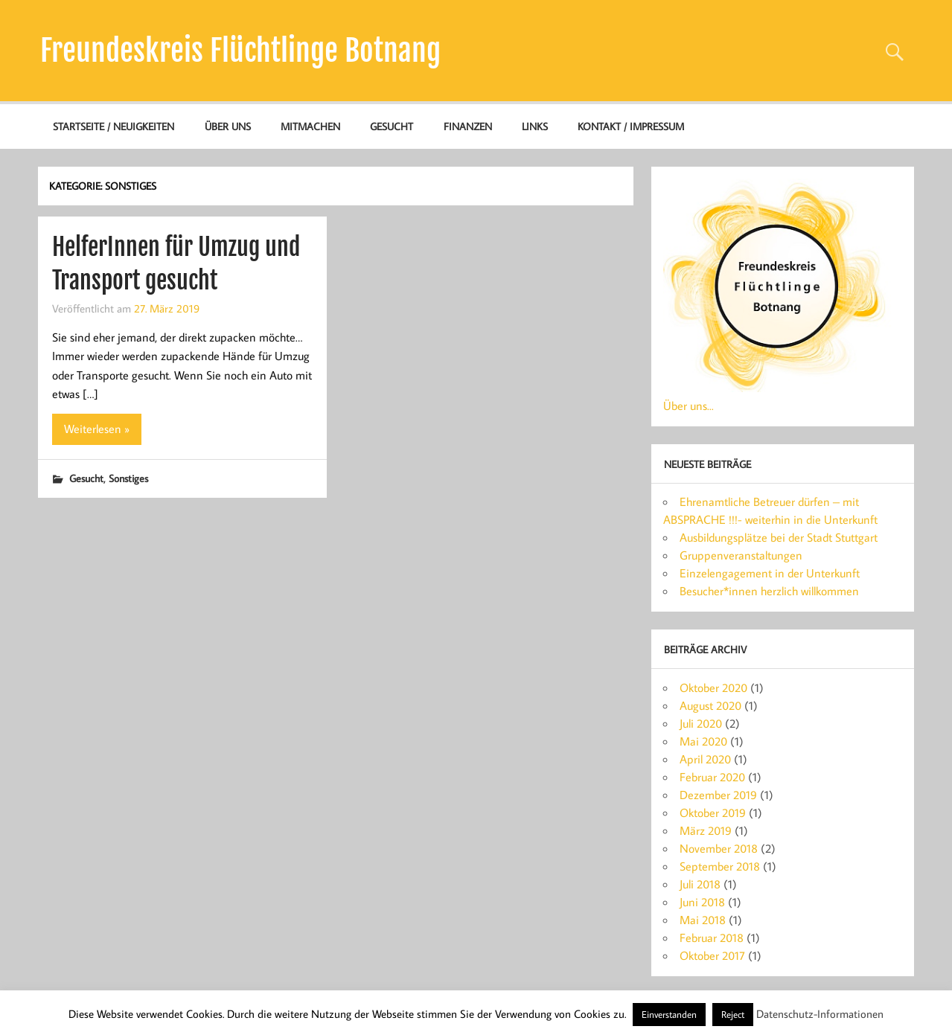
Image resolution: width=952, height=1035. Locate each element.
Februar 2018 (712, 937)
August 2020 (710, 705)
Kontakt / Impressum (631, 126)
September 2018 (720, 866)
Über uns (228, 126)
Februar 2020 (712, 776)
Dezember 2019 (718, 794)
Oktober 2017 (712, 955)
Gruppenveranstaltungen (741, 555)
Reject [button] (732, 1014)
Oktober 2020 (713, 687)
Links (535, 126)
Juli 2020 (701, 723)
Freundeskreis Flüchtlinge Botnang (240, 50)
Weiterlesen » (97, 428)
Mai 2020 (703, 741)
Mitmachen (310, 126)
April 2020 (705, 759)
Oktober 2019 (713, 812)
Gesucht (391, 126)
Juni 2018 (702, 901)
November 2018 (719, 848)
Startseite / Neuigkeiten (113, 126)
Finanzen (468, 126)
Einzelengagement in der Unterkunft (770, 572)
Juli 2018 (700, 884)
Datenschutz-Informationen (820, 1013)
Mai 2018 (703, 919)
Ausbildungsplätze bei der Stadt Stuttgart (779, 537)
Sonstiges (128, 478)
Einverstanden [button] (669, 1014)
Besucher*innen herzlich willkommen (769, 590)
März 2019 (706, 830)
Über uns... (688, 405)
